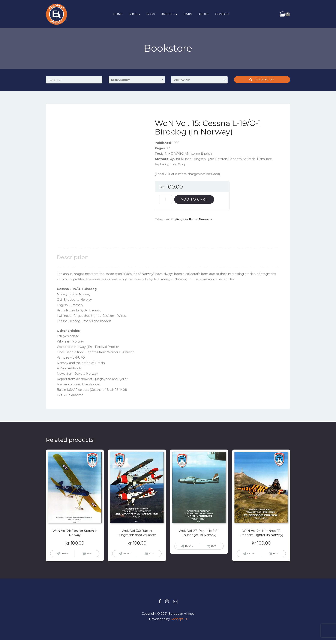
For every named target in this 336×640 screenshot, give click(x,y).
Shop (134, 14)
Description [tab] (73, 257)
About (203, 14)
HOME (117, 14)
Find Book (261, 79)
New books (190, 219)
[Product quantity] (165, 199)
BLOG (151, 14)
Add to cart (194, 199)
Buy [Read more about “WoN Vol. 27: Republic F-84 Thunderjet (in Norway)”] (213, 546)
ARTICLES (169, 14)
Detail (65, 553)
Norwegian (206, 219)
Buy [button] (89, 553)
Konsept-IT (179, 619)
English (176, 219)
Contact (222, 14)
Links (188, 14)
